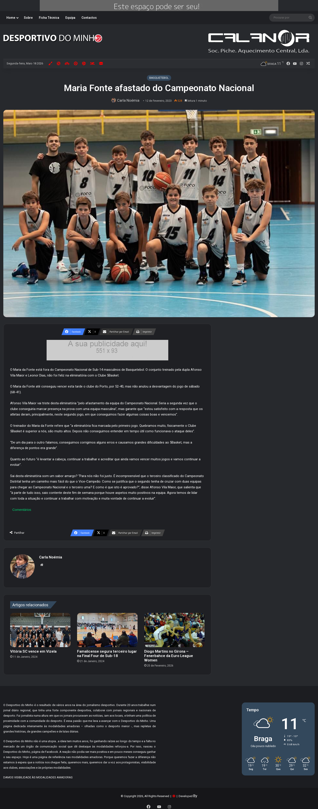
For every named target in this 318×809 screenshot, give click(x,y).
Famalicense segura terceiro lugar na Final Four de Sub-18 (107, 651)
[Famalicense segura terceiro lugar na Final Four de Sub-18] (107, 628)
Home (10, 17)
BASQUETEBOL (159, 77)
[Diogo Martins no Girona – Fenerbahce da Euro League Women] (174, 628)
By (195, 793)
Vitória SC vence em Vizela (33, 649)
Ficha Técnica (49, 17)
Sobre (28, 17)
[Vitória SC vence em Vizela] (40, 628)
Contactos (89, 17)
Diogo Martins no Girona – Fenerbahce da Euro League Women (168, 653)
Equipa (70, 17)
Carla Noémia (129, 100)
